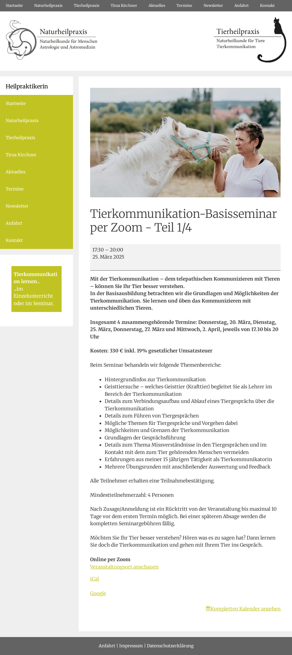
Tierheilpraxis (86, 5)
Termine (184, 5)
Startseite (14, 5)
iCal (94, 579)
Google (98, 593)
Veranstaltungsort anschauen (124, 567)
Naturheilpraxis (48, 5)
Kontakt (267, 5)
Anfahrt (241, 5)
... (38, 281)
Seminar (43, 303)
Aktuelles (157, 5)
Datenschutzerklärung (170, 645)
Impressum (131, 645)
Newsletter (213, 5)
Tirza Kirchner (124, 5)
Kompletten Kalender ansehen (245, 609)
